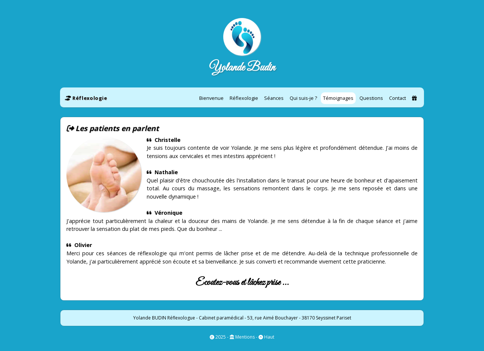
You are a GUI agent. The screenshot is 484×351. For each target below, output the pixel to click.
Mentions (244, 337)
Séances (274, 98)
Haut (268, 337)
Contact (397, 98)
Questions (371, 98)
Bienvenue (211, 98)
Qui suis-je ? (303, 98)
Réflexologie (244, 98)
